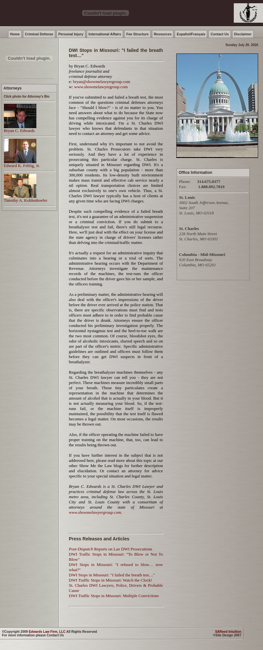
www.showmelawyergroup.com (101, 86)
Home (15, 34)
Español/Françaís (191, 34)
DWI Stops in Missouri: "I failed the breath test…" (112, 574)
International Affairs (105, 34)
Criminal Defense (39, 34)
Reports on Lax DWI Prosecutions (110, 549)
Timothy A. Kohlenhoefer (25, 198)
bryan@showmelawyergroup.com (101, 81)
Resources (163, 34)
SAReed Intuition (228, 631)
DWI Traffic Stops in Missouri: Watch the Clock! (110, 580)
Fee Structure (137, 34)
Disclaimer (243, 34)
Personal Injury (70, 34)
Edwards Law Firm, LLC (47, 631)
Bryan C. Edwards (20, 128)
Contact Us (219, 34)
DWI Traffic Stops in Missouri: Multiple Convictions (114, 595)
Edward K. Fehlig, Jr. (22, 163)
